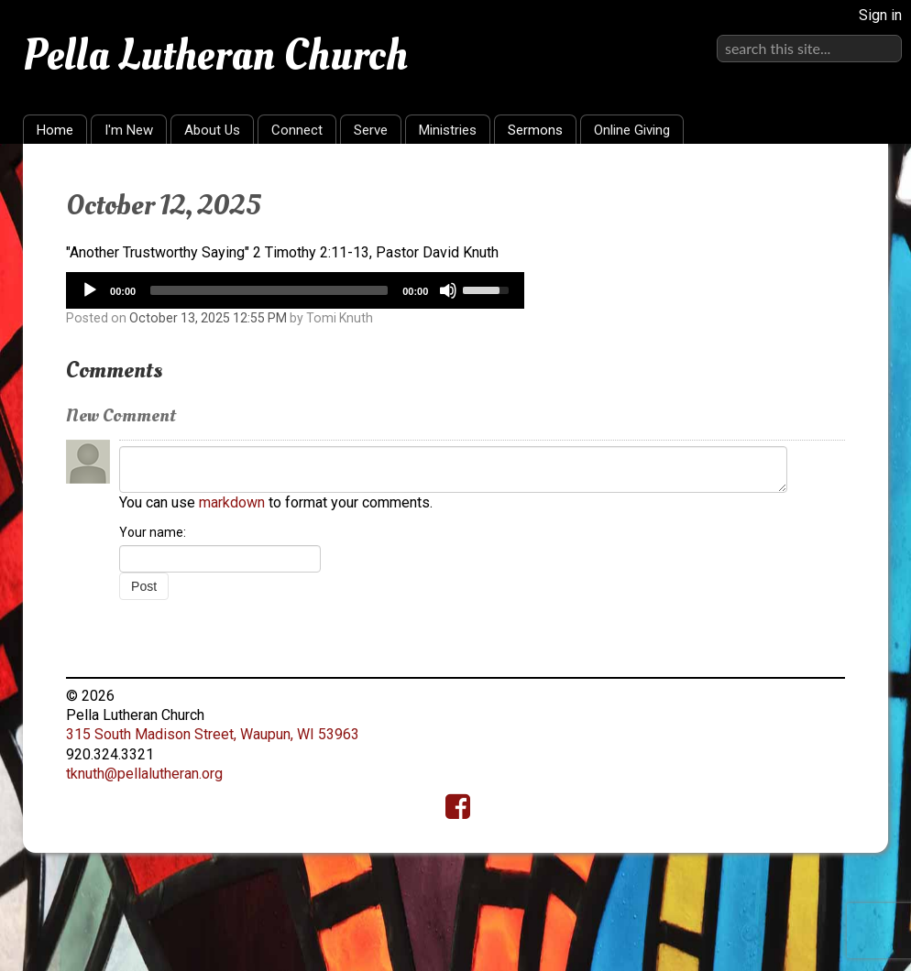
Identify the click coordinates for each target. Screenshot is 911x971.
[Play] (90, 290)
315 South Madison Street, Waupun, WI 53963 (212, 734)
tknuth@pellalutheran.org (144, 773)
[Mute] (448, 290)
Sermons (535, 130)
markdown (232, 502)
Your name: (152, 532)
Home (55, 130)
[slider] (269, 290)
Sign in (880, 15)
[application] (295, 290)
